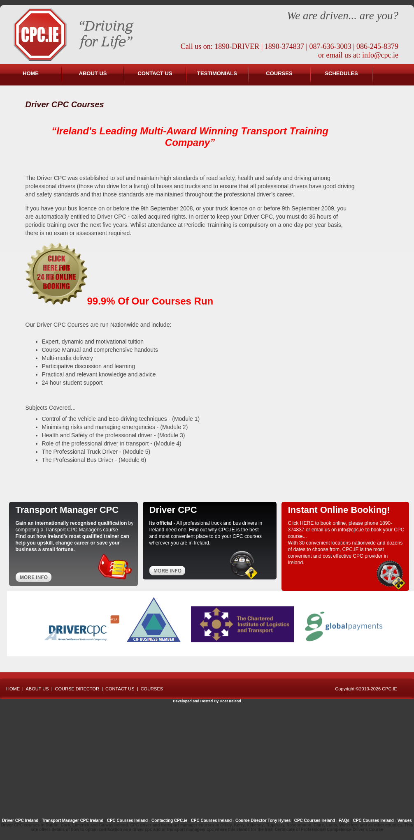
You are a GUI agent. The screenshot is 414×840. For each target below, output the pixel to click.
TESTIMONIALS (217, 73)
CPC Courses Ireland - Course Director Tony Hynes (241, 820)
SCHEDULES (341, 73)
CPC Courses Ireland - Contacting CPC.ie (147, 820)
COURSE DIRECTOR (77, 688)
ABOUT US (93, 73)
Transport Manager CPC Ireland (73, 820)
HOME (31, 73)
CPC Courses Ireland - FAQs (321, 820)
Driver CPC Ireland (20, 820)
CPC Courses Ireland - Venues (382, 820)
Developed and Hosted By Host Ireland (207, 701)
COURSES (279, 73)
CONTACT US (154, 73)
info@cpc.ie (380, 55)
